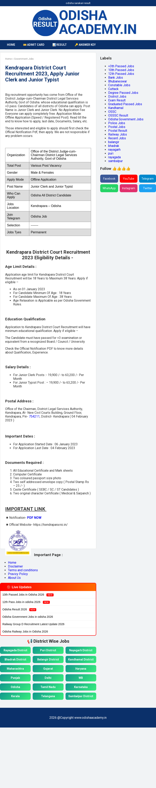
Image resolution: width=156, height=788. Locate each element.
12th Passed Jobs (121, 74)
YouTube (128, 178)
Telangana (48, 696)
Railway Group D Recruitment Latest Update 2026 (33, 624)
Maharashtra (15, 668)
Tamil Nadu (48, 687)
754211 (34, 416)
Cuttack (113, 89)
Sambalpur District (80, 696)
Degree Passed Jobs (123, 93)
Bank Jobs (115, 77)
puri (110, 153)
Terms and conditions (23, 570)
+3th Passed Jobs (121, 66)
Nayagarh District (80, 650)
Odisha (15, 687)
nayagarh (114, 149)
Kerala (15, 696)
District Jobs (117, 96)
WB (81, 677)
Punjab (15, 677)
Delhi (48, 677)
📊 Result (59, 44)
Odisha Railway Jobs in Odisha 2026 (25, 631)
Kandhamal (115, 108)
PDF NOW (34, 518)
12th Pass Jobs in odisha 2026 (26, 602)
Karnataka (81, 687)
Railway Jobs (117, 134)
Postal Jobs (116, 127)
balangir (113, 142)
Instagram (128, 188)
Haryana (80, 668)
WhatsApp (109, 188)
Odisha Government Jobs (125, 119)
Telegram (147, 178)
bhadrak (113, 146)
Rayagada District (15, 650)
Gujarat (48, 668)
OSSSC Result (118, 115)
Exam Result (117, 100)
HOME (11, 44)
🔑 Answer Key (85, 44)
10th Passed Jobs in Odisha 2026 (28, 594)
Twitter (147, 188)
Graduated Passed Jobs (125, 104)
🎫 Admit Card (33, 44)
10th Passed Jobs (121, 70)
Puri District (48, 650)
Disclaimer (15, 566)
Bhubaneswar (117, 81)
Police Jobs (116, 123)
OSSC (112, 112)
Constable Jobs (119, 85)
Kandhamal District (81, 659)
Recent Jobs (117, 138)
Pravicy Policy (18, 574)
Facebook (109, 178)
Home (12, 562)
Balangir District (48, 659)
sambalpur (115, 161)
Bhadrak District (15, 659)
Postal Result (117, 131)
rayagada (114, 157)
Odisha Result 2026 (19, 609)
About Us (14, 578)
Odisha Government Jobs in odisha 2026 (27, 616)
